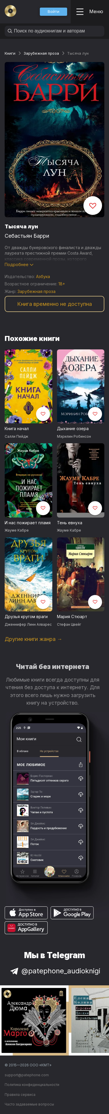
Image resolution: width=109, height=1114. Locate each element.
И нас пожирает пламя (28, 522)
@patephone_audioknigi (54, 971)
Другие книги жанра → (33, 639)
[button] (53, 12)
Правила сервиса (20, 1094)
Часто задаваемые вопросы (29, 1104)
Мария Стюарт (72, 616)
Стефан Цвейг (69, 624)
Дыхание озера (73, 428)
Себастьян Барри (27, 236)
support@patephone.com (27, 1075)
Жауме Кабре (17, 530)
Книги (10, 53)
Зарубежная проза (41, 53)
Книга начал (17, 428)
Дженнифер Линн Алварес (28, 624)
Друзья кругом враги (26, 616)
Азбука (43, 276)
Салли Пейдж (16, 436)
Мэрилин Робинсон (74, 436)
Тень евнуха (69, 522)
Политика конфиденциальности (32, 1084)
